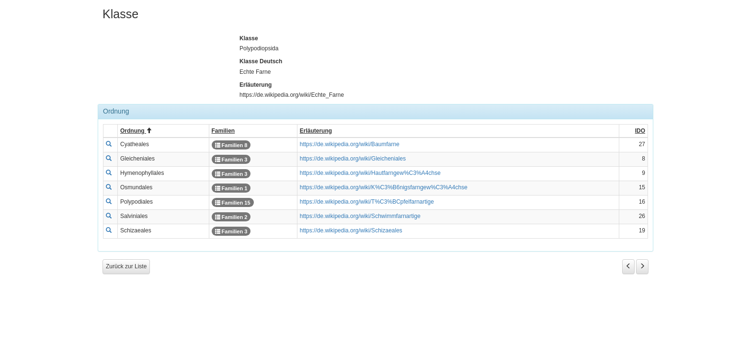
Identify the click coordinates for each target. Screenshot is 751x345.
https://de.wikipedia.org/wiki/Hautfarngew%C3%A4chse (370, 173)
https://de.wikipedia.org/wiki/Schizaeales (351, 230)
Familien (231, 145)
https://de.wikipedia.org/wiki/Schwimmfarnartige (360, 216)
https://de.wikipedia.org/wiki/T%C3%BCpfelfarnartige (367, 201)
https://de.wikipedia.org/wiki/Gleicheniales (353, 158)
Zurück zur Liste (126, 266)
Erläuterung (255, 84)
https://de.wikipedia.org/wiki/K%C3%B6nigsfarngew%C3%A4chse (383, 187)
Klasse (248, 38)
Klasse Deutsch (260, 61)
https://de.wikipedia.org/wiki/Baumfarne (349, 144)
